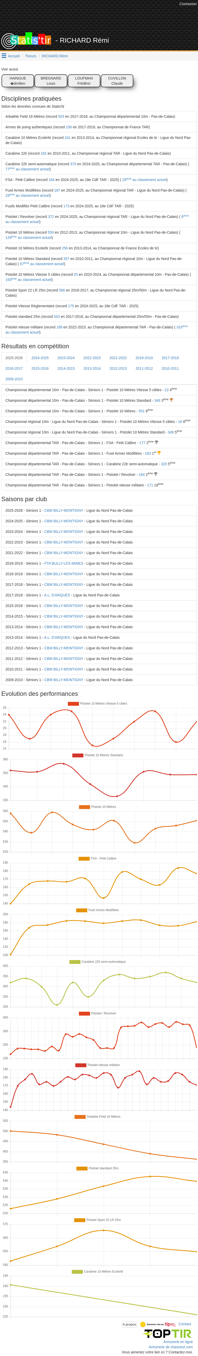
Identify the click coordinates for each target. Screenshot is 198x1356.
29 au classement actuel (27, 195)
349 (157, 400)
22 (167, 390)
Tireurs (30, 56)
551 (142, 411)
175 (71, 306)
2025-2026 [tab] (14, 358)
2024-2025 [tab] (40, 358)
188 (59, 327)
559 (51, 232)
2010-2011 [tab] (170, 368)
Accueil (14, 56)
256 (65, 248)
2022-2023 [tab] (92, 358)
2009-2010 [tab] (14, 379)
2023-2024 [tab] (66, 358)
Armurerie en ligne (178, 1342)
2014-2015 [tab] (66, 368)
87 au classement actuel (41, 264)
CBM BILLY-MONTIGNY (63, 510)
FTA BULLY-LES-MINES (63, 563)
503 (61, 116)
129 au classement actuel (28, 237)
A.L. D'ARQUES (57, 595)
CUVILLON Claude (117, 80)
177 (142, 443)
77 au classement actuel (27, 169)
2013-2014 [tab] (92, 368)
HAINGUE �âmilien (18, 80)
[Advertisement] (103, 19)
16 (180, 422)
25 (76, 274)
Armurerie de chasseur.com (171, 1347)
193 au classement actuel (28, 280)
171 (150, 485)
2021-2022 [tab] (118, 358)
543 (57, 316)
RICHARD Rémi (55, 56)
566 (62, 290)
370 (73, 164)
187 (57, 190)
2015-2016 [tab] (40, 368)
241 (68, 138)
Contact (185, 1324)
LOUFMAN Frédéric (84, 80)
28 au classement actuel (143, 180)
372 (51, 217)
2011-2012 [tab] (144, 368)
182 (43, 153)
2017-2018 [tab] (170, 358)
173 (66, 206)
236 (69, 127)
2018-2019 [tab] (144, 358)
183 (148, 453)
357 (66, 259)
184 (51, 180)
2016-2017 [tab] (14, 368)
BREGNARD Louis (51, 80)
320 (164, 464)
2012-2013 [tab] (118, 368)
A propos (129, 1324)
